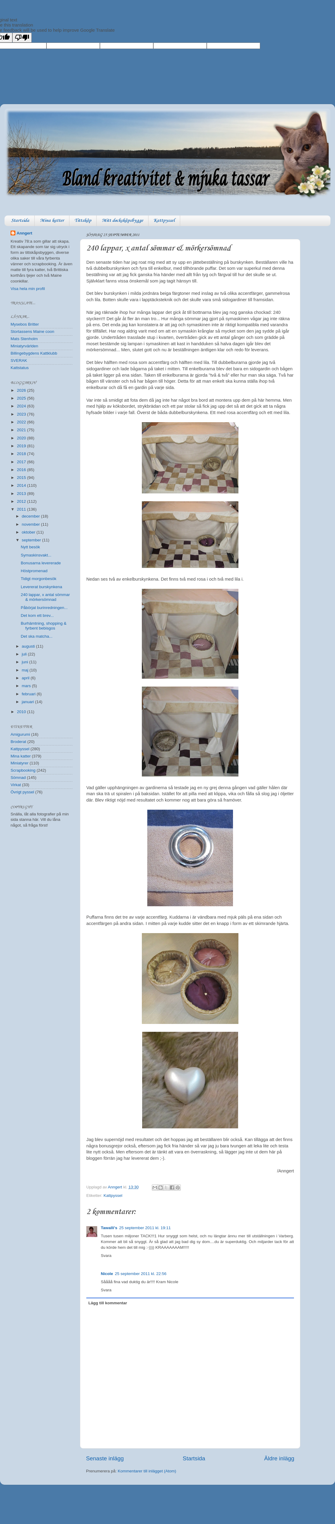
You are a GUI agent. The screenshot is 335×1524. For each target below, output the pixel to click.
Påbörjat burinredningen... (44, 607)
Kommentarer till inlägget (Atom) (147, 1471)
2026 (22, 390)
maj (26, 670)
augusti (29, 646)
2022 (22, 422)
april (26, 678)
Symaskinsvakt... (36, 555)
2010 (22, 711)
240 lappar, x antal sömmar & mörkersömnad (45, 597)
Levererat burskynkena (41, 587)
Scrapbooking (23, 770)
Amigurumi (20, 734)
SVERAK (19, 360)
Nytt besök (30, 547)
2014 (22, 485)
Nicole (107, 1273)
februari (29, 694)
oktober (29, 532)
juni (25, 662)
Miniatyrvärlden (24, 346)
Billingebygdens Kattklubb (34, 353)
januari (28, 702)
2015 (22, 477)
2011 (22, 509)
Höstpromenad (34, 571)
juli (25, 654)
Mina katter (52, 220)
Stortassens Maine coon (32, 331)
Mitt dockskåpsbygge (122, 220)
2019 (22, 446)
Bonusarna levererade (41, 563)
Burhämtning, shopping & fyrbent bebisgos (44, 625)
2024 (22, 406)
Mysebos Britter (25, 324)
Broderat (18, 741)
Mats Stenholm (24, 338)
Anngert (24, 233)
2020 (22, 438)
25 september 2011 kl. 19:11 (145, 1228)
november (31, 524)
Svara (106, 1255)
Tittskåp (83, 220)
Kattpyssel (164, 220)
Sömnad (18, 777)
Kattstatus (20, 367)
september (32, 540)
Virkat (16, 785)
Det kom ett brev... (37, 615)
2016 (22, 469)
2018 (22, 453)
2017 (22, 462)
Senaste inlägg (105, 1458)
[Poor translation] (22, 38)
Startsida (20, 220)
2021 (22, 430)
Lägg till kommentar (107, 1303)
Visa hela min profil (28, 288)
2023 (22, 414)
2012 (22, 501)
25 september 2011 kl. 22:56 (141, 1273)
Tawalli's (109, 1228)
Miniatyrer (19, 763)
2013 (22, 493)
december (31, 516)
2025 (22, 398)
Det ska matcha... (37, 636)
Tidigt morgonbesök (38, 578)
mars (27, 686)
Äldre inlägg (279, 1458)
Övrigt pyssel (22, 792)
